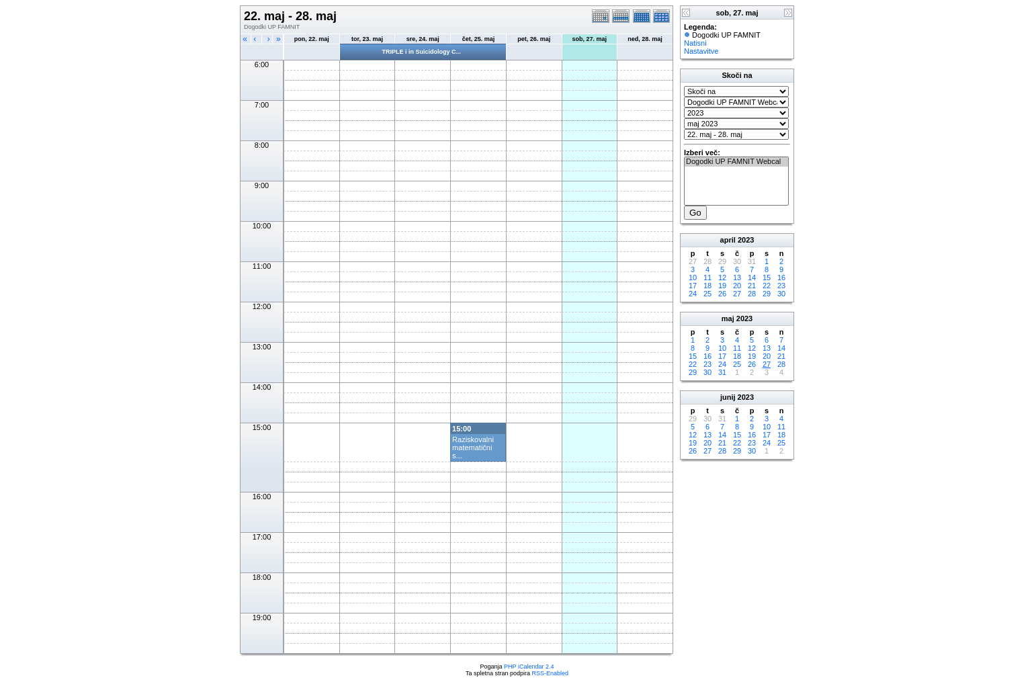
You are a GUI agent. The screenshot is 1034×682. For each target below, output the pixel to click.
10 (693, 277)
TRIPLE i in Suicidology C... (421, 51)
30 (781, 294)
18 (707, 286)
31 (722, 372)
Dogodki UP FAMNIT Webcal (736, 162)
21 (752, 286)
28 (752, 294)
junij (728, 397)
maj (728, 318)
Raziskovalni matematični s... (473, 447)
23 (781, 286)
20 (737, 286)
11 (707, 277)
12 (722, 277)
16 (781, 277)
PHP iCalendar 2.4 (529, 666)
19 (722, 286)
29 (767, 294)
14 (752, 277)
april (728, 240)
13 (737, 277)
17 (693, 286)
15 (767, 277)
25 (707, 294)
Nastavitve (701, 51)
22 (767, 286)
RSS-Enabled (550, 673)
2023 (746, 240)
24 (693, 294)
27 (737, 294)
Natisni (695, 43)
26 (722, 294)
